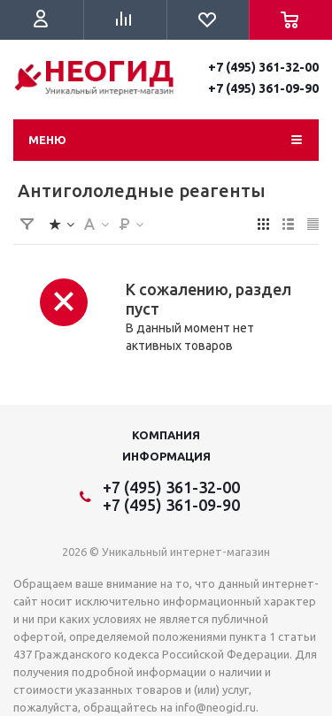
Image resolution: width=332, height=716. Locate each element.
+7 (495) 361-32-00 (263, 67)
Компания (166, 435)
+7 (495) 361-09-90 (263, 88)
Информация (166, 456)
